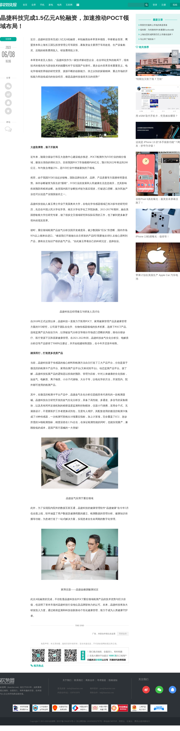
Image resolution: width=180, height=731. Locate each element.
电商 (59, 5)
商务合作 (90, 680)
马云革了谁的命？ (147, 39)
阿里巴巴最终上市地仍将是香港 (152, 25)
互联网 (69, 5)
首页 (25, 5)
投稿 (175, 5)
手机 (42, 5)
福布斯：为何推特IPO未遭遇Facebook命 (156, 30)
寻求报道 (101, 680)
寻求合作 (123, 634)
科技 (45, 39)
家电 (51, 5)
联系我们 (78, 680)
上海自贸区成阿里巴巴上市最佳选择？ (155, 34)
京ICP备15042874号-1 (66, 721)
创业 (55, 76)
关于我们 (67, 680)
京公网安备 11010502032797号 (89, 721)
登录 (155, 5)
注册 (163, 5)
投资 (120, 39)
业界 (33, 5)
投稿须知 (113, 680)
